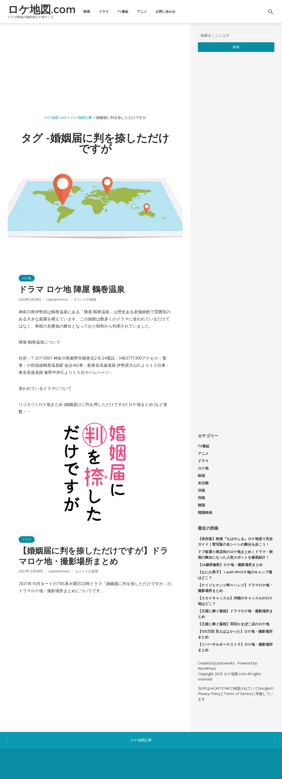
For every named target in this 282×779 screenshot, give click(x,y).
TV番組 (122, 11)
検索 (236, 47)
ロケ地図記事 (141, 740)
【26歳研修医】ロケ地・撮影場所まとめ (230, 564)
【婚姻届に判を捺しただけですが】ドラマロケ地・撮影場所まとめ (93, 555)
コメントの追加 (84, 299)
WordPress (207, 668)
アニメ (142, 11)
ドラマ (104, 11)
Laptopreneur (57, 299)
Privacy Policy (209, 693)
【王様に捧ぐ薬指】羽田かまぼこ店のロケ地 (233, 624)
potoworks (226, 663)
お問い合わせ (165, 11)
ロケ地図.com (42, 9)
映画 (86, 11)
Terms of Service (238, 693)
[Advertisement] (95, 66)
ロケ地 (26, 278)
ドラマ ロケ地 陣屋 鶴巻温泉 (72, 289)
